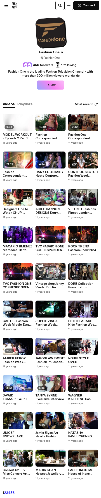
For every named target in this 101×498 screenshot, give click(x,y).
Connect (86, 5)
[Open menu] (6, 5)
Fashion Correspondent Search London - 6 (48, 136)
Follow (51, 85)
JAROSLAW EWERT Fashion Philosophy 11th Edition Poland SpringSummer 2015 (50, 360)
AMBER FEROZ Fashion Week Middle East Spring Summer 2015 (16, 360)
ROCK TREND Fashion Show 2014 (82, 248)
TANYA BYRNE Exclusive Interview (49, 397)
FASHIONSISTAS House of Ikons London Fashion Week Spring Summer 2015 (80, 472)
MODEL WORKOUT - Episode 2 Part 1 (17, 136)
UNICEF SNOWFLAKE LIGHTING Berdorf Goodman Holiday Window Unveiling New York (16, 434)
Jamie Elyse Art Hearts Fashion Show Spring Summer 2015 (46, 434)
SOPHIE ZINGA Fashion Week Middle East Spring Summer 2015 (49, 323)
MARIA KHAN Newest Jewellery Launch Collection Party (48, 472)
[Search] (59, 5)
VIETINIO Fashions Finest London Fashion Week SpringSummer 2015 (83, 211)
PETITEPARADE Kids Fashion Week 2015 (82, 323)
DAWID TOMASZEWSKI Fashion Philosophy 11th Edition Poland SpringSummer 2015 (17, 397)
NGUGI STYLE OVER (78, 360)
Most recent (86, 104)
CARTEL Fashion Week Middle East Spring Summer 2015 (16, 323)
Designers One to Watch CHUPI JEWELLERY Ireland (17, 211)
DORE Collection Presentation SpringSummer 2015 (83, 285)
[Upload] (68, 5)
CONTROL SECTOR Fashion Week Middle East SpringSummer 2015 (83, 174)
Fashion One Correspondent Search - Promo (79, 136)
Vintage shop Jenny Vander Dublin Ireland (49, 285)
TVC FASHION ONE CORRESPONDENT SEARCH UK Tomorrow (17, 285)
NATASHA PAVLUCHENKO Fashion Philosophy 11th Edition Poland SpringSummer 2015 (83, 434)
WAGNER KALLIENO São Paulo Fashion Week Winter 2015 (83, 397)
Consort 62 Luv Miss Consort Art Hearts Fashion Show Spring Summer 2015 (15, 472)
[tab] (9, 104)
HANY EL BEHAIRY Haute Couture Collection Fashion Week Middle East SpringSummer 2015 (50, 174)
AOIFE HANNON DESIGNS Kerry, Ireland (47, 211)
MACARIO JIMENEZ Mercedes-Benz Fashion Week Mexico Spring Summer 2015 (17, 248)
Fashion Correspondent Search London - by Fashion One (17, 174)
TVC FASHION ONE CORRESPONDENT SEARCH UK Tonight (50, 248)
